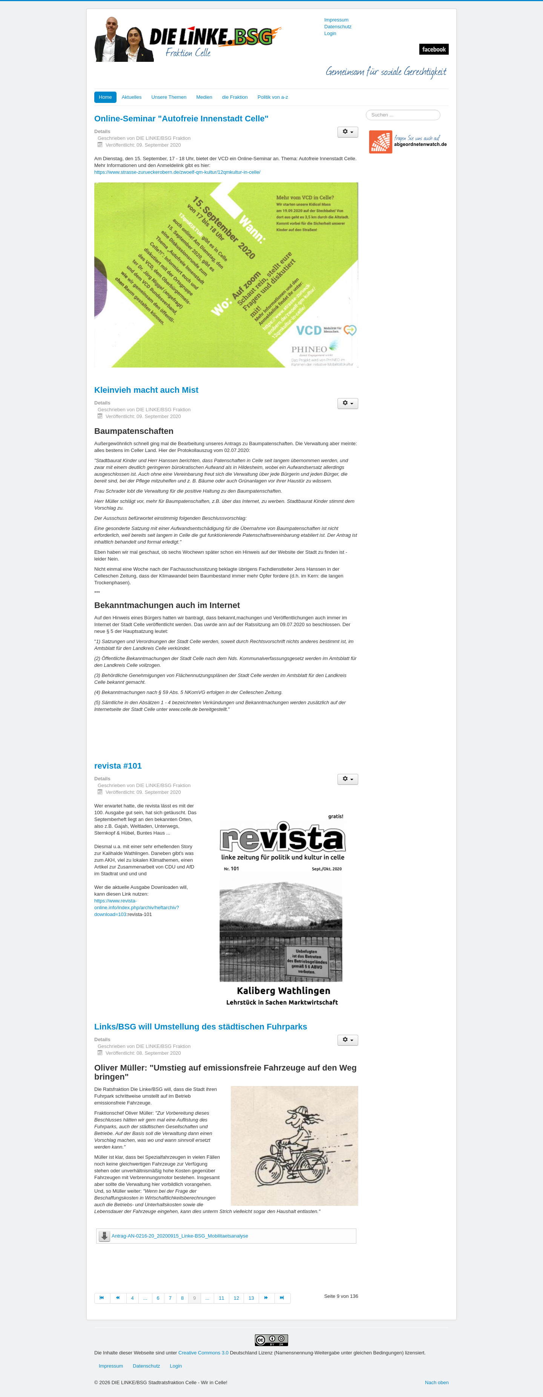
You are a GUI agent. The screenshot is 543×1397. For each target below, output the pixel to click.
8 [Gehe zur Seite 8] (182, 1298)
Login (330, 33)
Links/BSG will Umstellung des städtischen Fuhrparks (200, 1026)
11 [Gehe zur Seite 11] (221, 1298)
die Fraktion (235, 97)
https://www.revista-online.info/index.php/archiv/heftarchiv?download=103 (136, 907)
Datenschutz (337, 26)
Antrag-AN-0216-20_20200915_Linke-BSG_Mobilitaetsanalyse (180, 1236)
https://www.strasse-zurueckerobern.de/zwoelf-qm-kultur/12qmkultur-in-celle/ (177, 172)
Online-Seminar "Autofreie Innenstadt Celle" (181, 118)
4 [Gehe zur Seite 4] (132, 1298)
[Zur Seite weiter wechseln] (267, 1298)
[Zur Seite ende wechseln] (283, 1298)
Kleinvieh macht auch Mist (146, 390)
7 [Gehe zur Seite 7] (170, 1298)
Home (105, 97)
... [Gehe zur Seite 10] (208, 1298)
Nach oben (437, 1382)
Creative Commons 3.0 (204, 1353)
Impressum (336, 20)
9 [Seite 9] (194, 1298)
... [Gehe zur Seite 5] (145, 1298)
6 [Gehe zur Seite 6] (158, 1298)
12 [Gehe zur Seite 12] (236, 1298)
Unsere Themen (168, 97)
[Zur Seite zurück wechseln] (118, 1298)
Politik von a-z (273, 97)
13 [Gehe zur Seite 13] (251, 1298)
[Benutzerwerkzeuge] (347, 132)
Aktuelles (132, 97)
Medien (204, 97)
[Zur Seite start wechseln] (102, 1298)
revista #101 (118, 765)
